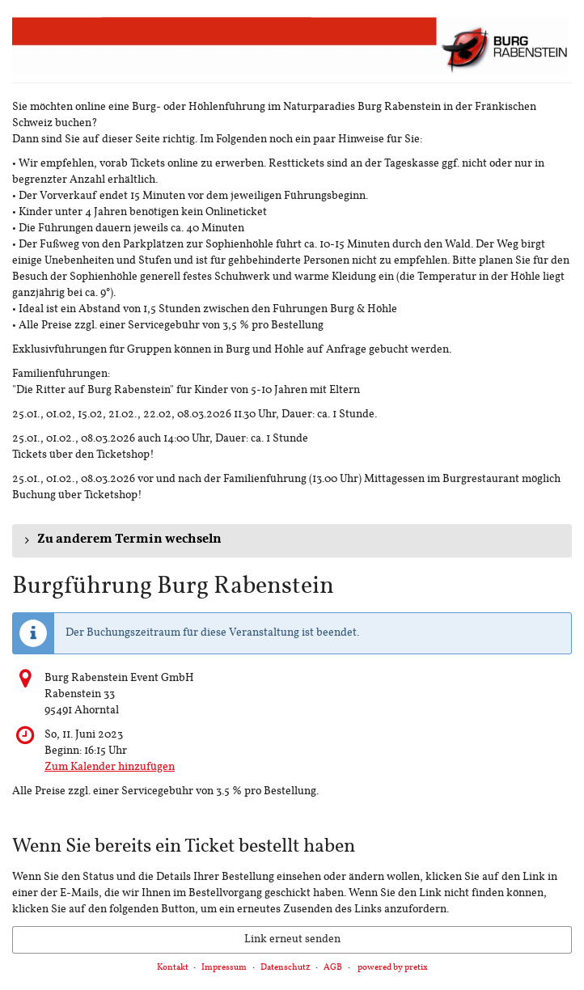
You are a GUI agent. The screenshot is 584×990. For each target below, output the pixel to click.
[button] (292, 540)
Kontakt (172, 967)
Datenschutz (285, 967)
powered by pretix (393, 967)
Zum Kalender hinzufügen (109, 767)
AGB (333, 967)
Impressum (224, 967)
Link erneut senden (292, 939)
